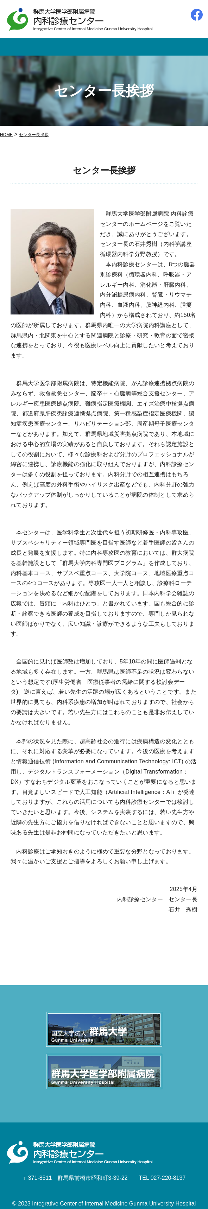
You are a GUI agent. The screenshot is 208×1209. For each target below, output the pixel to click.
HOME (6, 134)
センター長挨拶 (34, 134)
